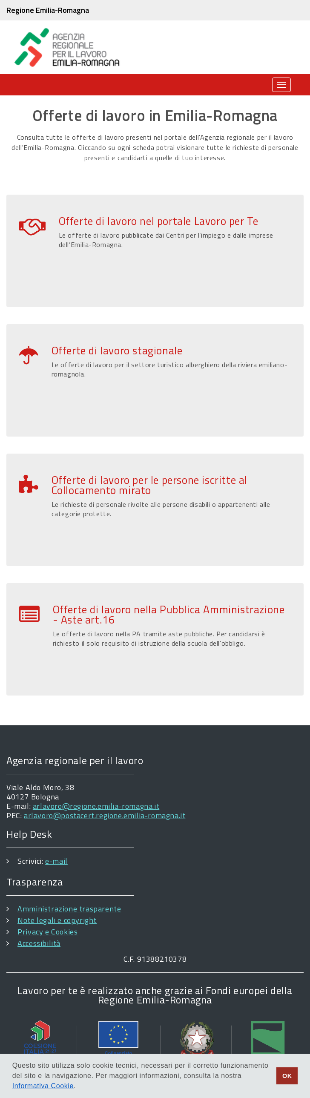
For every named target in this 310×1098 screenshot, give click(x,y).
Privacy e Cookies (47, 931)
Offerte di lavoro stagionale (117, 350)
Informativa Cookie (43, 1085)
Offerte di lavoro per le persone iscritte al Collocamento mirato (149, 485)
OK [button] (287, 1075)
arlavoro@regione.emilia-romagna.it (96, 806)
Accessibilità (38, 943)
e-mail (56, 861)
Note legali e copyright (57, 920)
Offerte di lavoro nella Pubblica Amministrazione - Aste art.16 (169, 614)
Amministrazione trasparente (69, 908)
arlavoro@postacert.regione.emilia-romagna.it (104, 815)
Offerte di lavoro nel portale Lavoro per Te (158, 221)
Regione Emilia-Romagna (47, 10)
